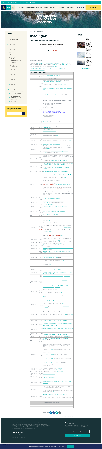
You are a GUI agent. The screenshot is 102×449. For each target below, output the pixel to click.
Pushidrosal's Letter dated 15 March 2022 (52, 81)
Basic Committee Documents (14, 36)
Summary (65, 306)
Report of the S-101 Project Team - (53, 201)
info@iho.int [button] (77, 435)
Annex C (58, 63)
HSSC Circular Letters (12, 39)
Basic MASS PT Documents (16, 66)
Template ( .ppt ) (46, 121)
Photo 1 (63, 64)
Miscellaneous (11, 57)
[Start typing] (14, 113)
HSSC (35, 31)
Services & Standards (49, 7)
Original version (63, 84)
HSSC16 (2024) (11, 42)
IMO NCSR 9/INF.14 (50, 362)
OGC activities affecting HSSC (49, 377)
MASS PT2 (12, 84)
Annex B (52, 63)
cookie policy (61, 446)
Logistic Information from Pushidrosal (51, 94)
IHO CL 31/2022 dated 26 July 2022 (37, 68)
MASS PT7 (12, 74)
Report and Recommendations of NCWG (52, 269)
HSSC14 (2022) (11, 47)
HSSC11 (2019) (11, 54)
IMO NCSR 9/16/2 (50, 358)
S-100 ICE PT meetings (15, 93)
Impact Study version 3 (48, 204)
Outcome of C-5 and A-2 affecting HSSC (52, 144)
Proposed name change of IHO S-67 (51, 244)
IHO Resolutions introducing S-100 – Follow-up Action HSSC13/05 (57, 171)
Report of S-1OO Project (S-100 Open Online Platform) (54, 214)
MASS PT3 (12, 82)
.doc (54, 64)
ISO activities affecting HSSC (49, 374)
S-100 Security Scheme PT (14, 96)
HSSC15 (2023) (11, 44)
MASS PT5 (12, 69)
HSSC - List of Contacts (48, 129)
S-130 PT (11, 58)
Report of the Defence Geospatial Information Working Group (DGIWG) (58, 379)
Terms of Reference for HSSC (49, 131)
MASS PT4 (12, 79)
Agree (70, 446)
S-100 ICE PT (11, 89)
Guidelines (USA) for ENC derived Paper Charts (53, 276)
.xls (61, 292)
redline (55, 194)
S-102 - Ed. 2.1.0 (46, 202)
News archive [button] (86, 68)
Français (33, 2)
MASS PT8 (12, 77)
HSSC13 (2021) (11, 49)
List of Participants (47, 127)
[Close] (99, 2)
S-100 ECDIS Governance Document (51, 211)
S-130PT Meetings (14, 62)
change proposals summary (64, 184)
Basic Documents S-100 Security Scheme (15, 98)
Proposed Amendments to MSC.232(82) (55, 68)
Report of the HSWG (47, 300)
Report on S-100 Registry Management (51, 198)
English (26, 2)
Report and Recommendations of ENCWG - (52, 218)
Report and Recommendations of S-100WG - (57, 174)
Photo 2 (67, 64)
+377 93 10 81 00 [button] (77, 431)
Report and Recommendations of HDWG (52, 320)
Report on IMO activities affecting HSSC (51, 342)
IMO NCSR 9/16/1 (50, 354)
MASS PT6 (12, 71)
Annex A (48, 63)
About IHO (21, 7)
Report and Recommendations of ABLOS (52, 334)
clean (56, 184)
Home (31, 31)
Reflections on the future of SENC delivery (52, 206)
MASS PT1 (12, 87)
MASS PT (11, 65)
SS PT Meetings (13, 101)
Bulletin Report (64, 63)
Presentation (65, 218)
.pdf (56, 64)
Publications (61, 7)
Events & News (70, 7)
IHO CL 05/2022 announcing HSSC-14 (51, 75)
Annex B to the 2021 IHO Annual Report (59, 160)
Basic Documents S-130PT (15, 60)
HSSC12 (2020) (11, 52)
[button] (93, 7)
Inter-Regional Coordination (34, 7)
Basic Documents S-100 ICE (16, 91)
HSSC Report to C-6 (41, 63)
